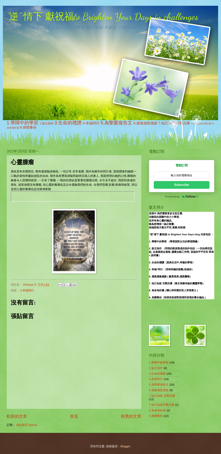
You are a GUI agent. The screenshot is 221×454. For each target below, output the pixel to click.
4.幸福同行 (91, 123)
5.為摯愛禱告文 (116, 122)
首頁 (74, 416)
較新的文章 (17, 416)
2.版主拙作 (47, 123)
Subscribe (181, 184)
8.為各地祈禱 (157, 410)
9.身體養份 (28, 127)
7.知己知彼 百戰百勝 (162, 395)
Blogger (125, 446)
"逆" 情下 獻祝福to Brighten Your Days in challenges (102, 16)
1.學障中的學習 (22, 122)
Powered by (181, 196)
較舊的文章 (131, 416)
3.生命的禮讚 (68, 122)
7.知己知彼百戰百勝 (161, 404)
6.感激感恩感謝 (145, 123)
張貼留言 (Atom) (26, 425)
